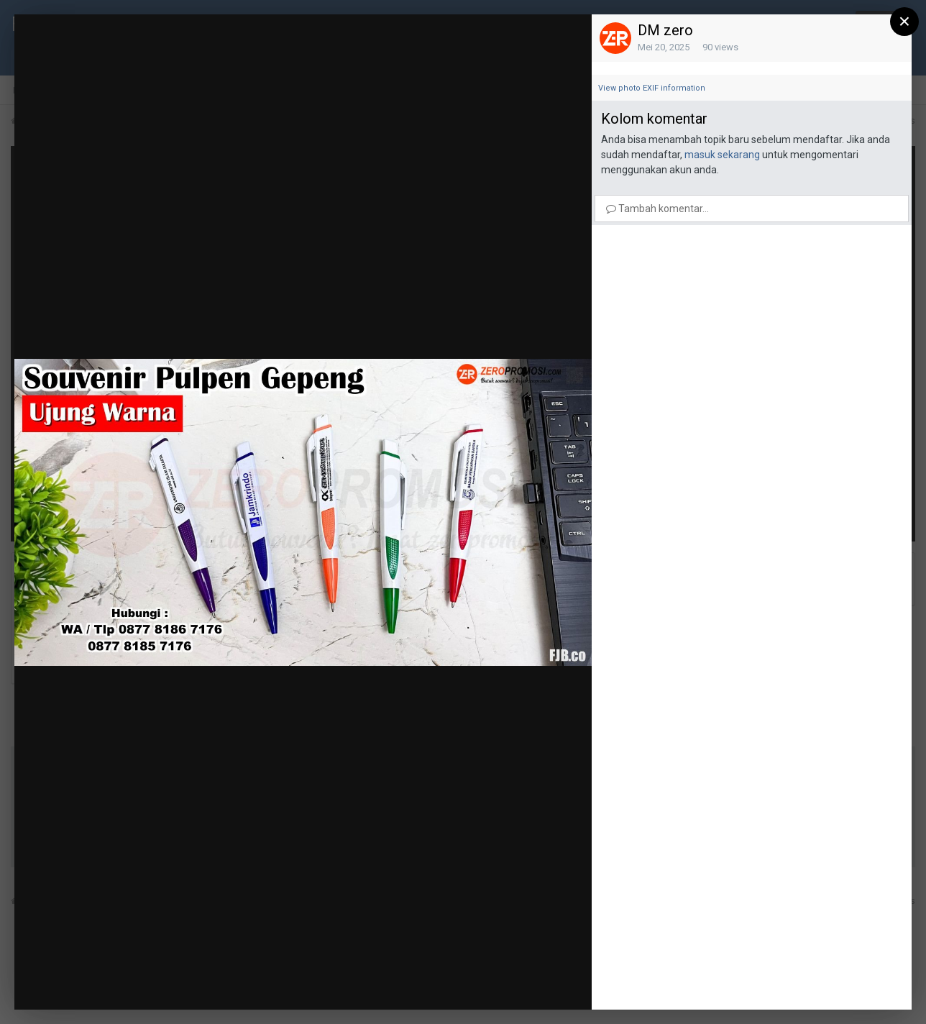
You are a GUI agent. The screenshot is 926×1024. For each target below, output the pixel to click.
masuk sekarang (722, 154)
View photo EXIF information (651, 88)
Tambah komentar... (657, 208)
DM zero (665, 30)
